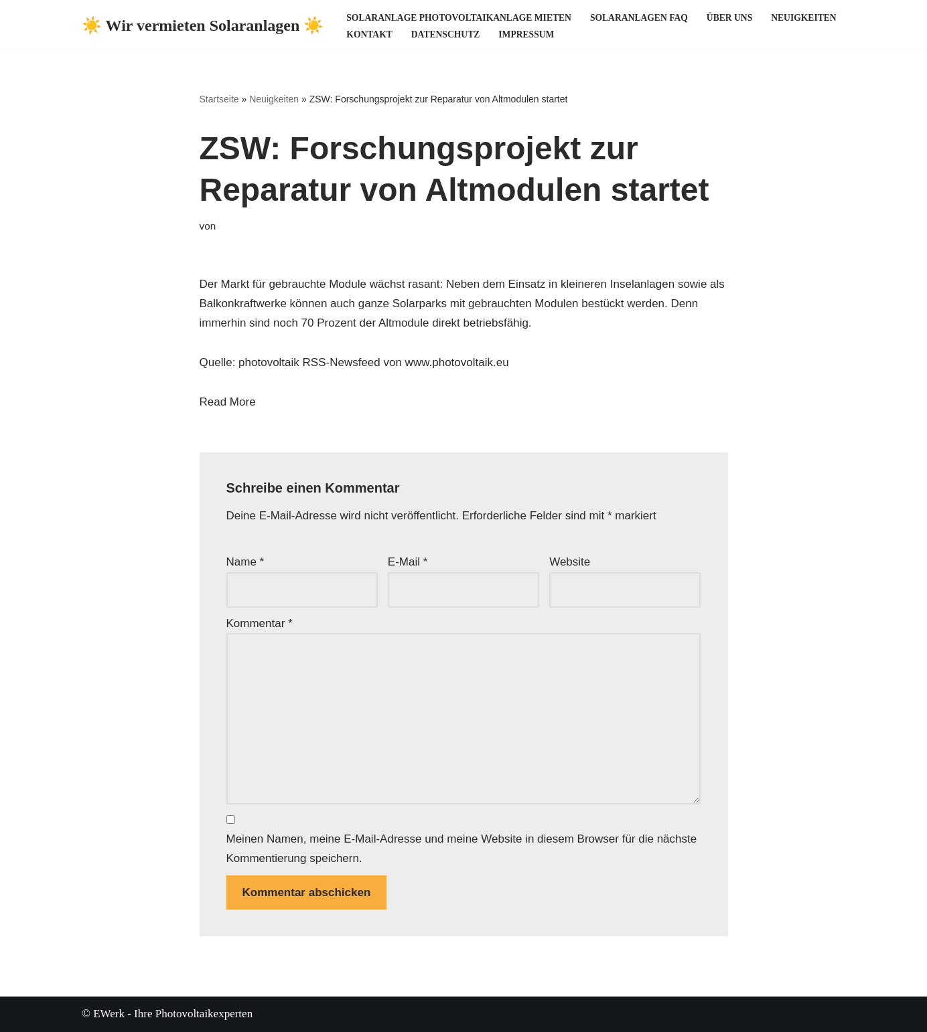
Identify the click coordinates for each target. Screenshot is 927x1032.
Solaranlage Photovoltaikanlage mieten (458, 18)
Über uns (729, 18)
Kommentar (259, 623)
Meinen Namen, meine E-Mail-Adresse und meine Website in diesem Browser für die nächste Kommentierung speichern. (461, 849)
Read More (228, 402)
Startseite (219, 99)
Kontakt (369, 34)
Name (245, 561)
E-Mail (408, 561)
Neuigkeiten (803, 18)
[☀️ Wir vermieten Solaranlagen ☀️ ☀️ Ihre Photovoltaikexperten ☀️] (203, 25)
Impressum (526, 34)
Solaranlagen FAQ (639, 18)
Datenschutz (445, 34)
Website (569, 561)
